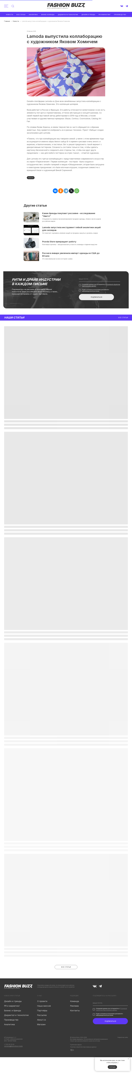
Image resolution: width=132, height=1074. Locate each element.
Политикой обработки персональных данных (111, 1011)
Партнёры (42, 1013)
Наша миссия (44, 1008)
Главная (7, 21)
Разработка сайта (123, 1040)
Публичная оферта (76, 1047)
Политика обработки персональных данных (83, 1049)
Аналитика (33, 14)
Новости (9, 14)
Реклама (74, 1008)
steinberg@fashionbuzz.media (13, 1048)
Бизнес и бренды (47, 14)
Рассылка (42, 1017)
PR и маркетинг (105, 14)
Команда (74, 1003)
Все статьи (20, 14)
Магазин (41, 1027)
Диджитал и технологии (68, 14)
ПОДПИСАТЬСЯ (96, 301)
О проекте (42, 1003)
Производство (120, 14)
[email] (99, 283)
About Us (41, 1022)
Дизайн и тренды (88, 14)
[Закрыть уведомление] (128, 1059)
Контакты (75, 1013)
